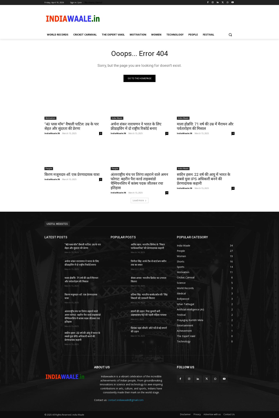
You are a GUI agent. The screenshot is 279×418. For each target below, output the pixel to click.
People (49, 168)
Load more (139, 200)
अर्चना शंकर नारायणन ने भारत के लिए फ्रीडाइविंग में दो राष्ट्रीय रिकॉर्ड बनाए (136, 126)
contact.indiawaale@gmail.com (125, 400)
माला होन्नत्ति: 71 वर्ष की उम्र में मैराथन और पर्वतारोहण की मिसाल (205, 126)
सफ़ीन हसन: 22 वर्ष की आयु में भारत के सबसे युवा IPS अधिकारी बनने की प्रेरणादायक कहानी (203, 179)
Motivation (50, 118)
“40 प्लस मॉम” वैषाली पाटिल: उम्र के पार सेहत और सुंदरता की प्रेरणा (71, 126)
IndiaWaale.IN (52, 133)
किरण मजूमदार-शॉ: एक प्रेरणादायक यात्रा (71, 175)
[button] (230, 34)
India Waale (117, 118)
